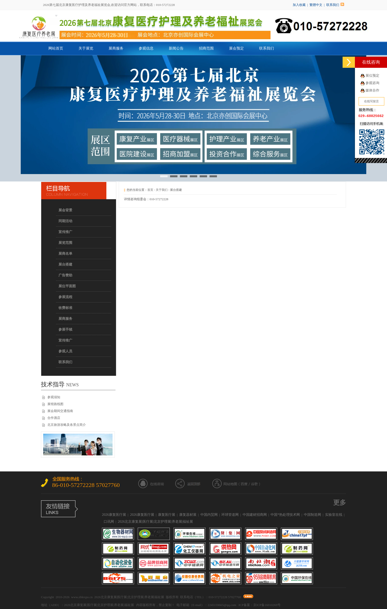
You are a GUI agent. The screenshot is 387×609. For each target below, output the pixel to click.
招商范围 (206, 48)
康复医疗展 (166, 515)
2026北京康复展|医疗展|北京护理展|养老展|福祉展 (155, 521)
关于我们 (162, 190)
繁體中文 (316, 5)
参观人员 (65, 351)
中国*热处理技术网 (285, 515)
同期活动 (65, 221)
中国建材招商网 (255, 515)
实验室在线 (333, 515)
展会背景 (65, 210)
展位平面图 (67, 286)
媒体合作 (372, 90)
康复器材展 (187, 515)
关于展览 (85, 48)
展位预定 (372, 75)
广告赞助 (65, 275)
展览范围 (65, 243)
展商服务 (116, 48)
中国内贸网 (209, 515)
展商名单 (65, 253)
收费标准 (65, 308)
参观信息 (146, 48)
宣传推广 (65, 232)
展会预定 (236, 48)
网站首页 (55, 48)
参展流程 (65, 297)
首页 (150, 190)
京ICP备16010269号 (267, 605)
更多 (339, 502)
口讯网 (109, 521)
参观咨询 (372, 83)
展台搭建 (65, 264)
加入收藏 (299, 5)
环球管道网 (230, 515)
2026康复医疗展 (114, 515)
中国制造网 (312, 515)
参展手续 (65, 329)
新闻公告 (176, 48)
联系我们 (332, 5)
